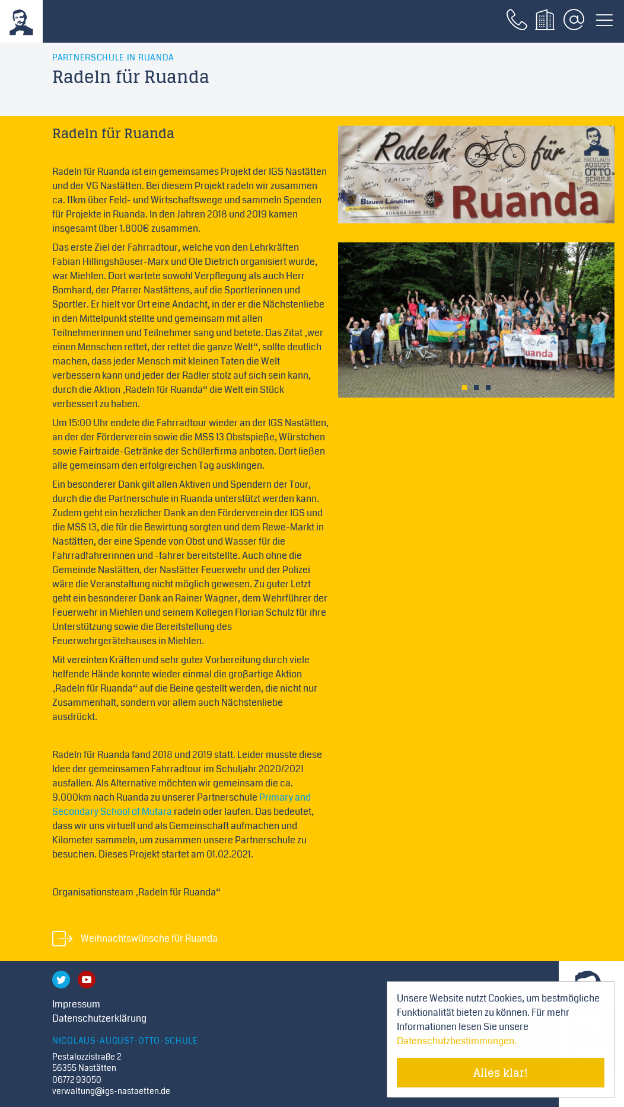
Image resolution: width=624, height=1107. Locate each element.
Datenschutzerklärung (99, 1018)
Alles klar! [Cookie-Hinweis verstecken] (500, 1072)
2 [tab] (476, 387)
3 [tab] (488, 387)
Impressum (76, 1004)
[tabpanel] (476, 320)
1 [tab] (464, 387)
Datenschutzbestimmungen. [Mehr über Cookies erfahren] (457, 1041)
